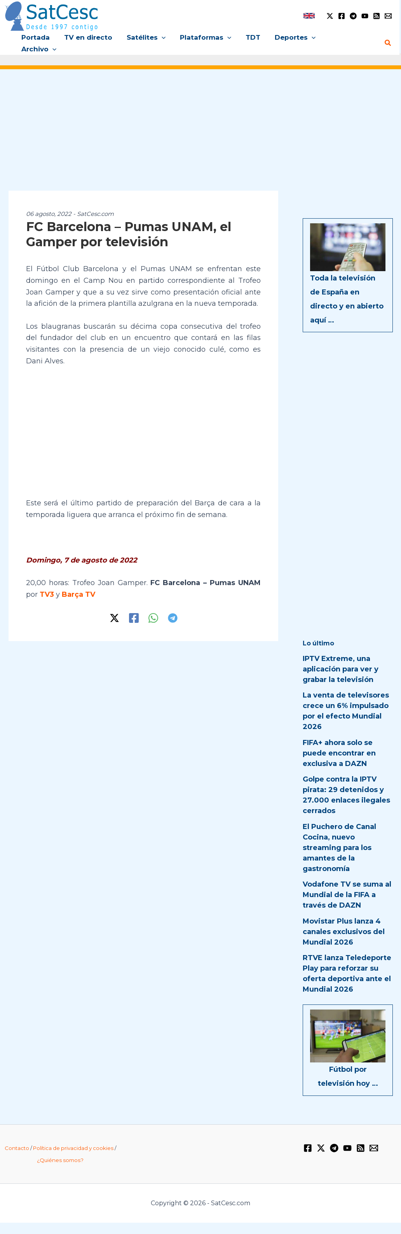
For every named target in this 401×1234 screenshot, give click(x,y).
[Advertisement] (200, 123)
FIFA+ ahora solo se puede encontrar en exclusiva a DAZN (339, 742)
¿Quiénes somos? (60, 1148)
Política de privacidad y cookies (73, 1137)
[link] (309, 15)
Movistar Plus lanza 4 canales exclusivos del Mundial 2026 (344, 920)
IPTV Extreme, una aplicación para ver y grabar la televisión (340, 658)
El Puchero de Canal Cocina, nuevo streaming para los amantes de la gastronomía (339, 836)
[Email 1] (388, 15)
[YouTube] (364, 15)
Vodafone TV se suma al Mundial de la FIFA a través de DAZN (347, 883)
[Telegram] (353, 15)
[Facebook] (341, 15)
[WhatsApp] (153, 607)
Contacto (17, 1137)
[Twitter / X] (329, 15)
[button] (163, 37)
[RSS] (376, 15)
